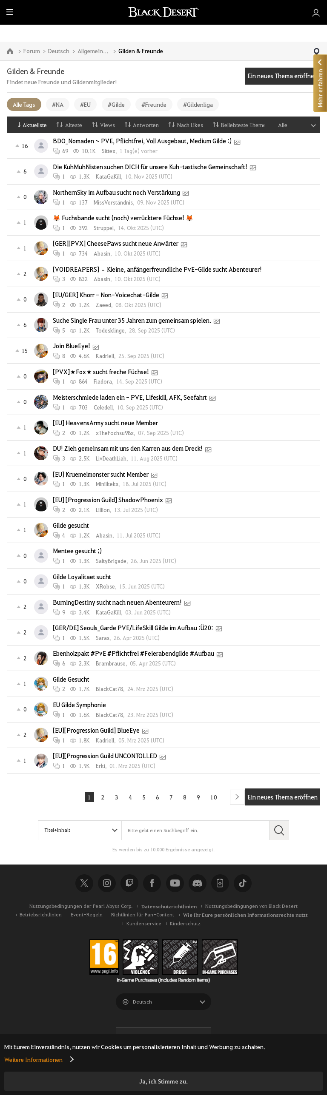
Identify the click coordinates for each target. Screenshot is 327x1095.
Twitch (129, 883)
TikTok (243, 883)
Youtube (175, 883)
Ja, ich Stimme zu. (163, 1081)
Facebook (152, 883)
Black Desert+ (220, 883)
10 (213, 797)
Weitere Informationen (33, 1059)
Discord (198, 883)
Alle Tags (24, 104)
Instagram (107, 883)
